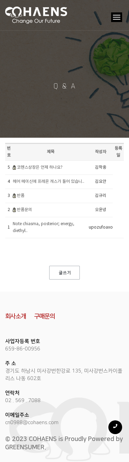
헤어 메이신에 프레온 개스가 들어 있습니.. (48, 181)
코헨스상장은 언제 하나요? (40, 167)
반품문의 (24, 210)
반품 (20, 195)
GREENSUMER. (25, 447)
